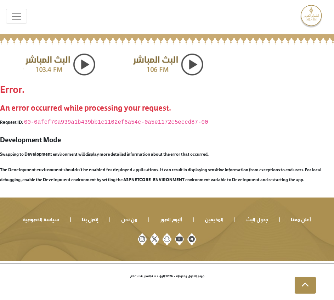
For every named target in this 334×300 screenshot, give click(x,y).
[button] (305, 285)
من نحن (129, 218)
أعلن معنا (301, 218)
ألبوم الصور (171, 218)
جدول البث (257, 218)
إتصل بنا (90, 218)
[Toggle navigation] (16, 16)
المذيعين (214, 218)
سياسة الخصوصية (41, 218)
